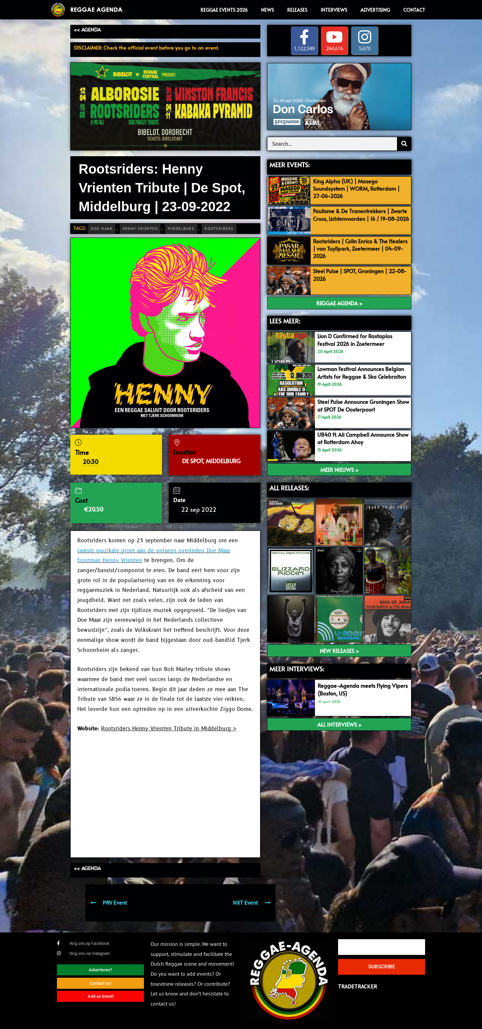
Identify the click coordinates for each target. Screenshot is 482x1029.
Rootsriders (219, 228)
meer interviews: (296, 668)
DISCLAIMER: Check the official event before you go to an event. (146, 47)
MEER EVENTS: (289, 165)
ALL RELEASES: (289, 487)
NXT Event (251, 902)
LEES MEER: (284, 320)
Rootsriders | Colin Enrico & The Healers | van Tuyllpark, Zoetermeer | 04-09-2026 (360, 248)
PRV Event (108, 902)
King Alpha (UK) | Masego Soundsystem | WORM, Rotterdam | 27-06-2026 (359, 188)
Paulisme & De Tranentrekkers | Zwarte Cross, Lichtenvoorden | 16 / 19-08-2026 (358, 218)
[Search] (404, 144)
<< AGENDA (87, 29)
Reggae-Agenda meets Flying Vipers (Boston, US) (356, 689)
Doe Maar (101, 228)
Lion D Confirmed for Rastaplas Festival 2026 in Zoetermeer (357, 340)
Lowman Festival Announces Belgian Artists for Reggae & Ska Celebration (359, 376)
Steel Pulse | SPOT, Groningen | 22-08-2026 (359, 275)
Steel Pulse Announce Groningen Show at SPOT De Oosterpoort (359, 405)
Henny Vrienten (140, 228)
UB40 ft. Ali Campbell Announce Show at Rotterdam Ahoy (358, 438)
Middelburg (181, 228)
